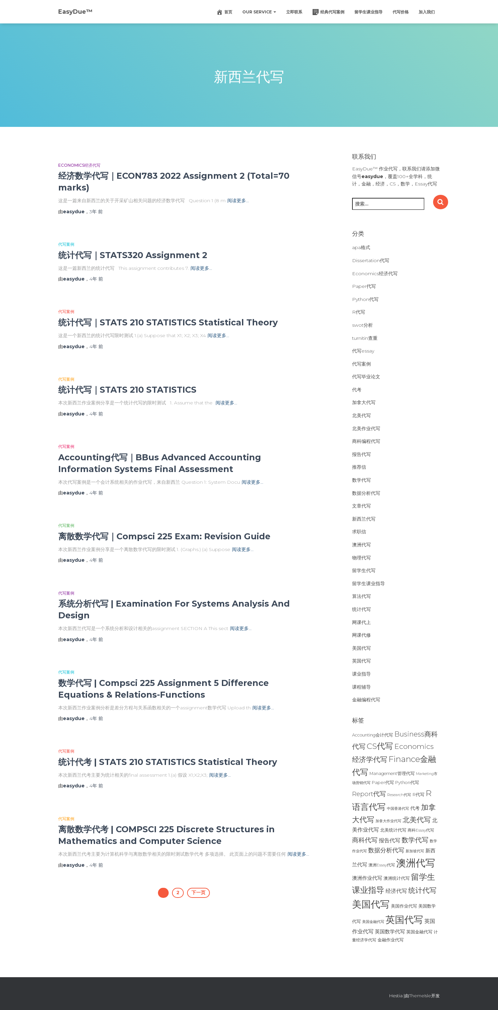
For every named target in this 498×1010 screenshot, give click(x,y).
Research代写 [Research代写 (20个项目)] (399, 794)
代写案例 (66, 244)
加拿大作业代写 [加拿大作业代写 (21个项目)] (388, 821)
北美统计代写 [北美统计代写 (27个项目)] (393, 830)
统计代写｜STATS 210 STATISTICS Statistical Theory (168, 322)
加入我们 (427, 11)
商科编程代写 (366, 441)
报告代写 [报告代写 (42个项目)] (389, 840)
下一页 (198, 892)
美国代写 (361, 648)
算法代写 (361, 596)
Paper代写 (364, 286)
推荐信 (359, 467)
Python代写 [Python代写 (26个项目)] (407, 782)
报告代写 (361, 454)
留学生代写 (364, 570)
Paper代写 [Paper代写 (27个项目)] (383, 782)
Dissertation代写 (370, 260)
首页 (224, 12)
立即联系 (294, 11)
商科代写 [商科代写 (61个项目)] (365, 840)
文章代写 (361, 506)
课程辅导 (361, 687)
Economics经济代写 (79, 165)
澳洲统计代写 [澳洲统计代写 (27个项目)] (397, 878)
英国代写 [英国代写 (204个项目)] (404, 919)
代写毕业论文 (366, 377)
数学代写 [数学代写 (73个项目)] (415, 840)
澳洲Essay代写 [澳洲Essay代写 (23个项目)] (381, 864)
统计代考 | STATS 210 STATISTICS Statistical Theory (167, 762)
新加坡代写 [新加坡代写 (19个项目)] (415, 851)
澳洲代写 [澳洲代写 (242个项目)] (415, 863)
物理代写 (361, 558)
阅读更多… (238, 201)
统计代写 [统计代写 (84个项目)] (422, 890)
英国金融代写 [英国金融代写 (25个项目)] (419, 931)
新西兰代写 (364, 519)
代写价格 (401, 11)
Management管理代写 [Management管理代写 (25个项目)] (392, 773)
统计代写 (361, 609)
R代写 (358, 312)
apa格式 (361, 247)
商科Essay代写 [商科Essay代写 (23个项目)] (421, 830)
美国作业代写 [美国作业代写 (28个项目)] (404, 906)
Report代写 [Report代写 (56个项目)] (369, 794)
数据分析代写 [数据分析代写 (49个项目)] (386, 850)
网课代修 (361, 635)
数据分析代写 (366, 493)
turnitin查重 (365, 338)
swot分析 (362, 325)
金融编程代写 (366, 700)
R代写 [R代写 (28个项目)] (418, 794)
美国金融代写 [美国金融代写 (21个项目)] (373, 921)
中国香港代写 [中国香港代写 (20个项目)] (398, 808)
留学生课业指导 (368, 11)
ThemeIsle (420, 995)
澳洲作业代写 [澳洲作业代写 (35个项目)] (367, 878)
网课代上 (361, 622)
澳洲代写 (361, 545)
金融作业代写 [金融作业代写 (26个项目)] (391, 939)
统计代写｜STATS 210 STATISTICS (127, 390)
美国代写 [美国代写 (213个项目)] (371, 904)
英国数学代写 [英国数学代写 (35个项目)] (390, 931)
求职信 (359, 532)
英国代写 (361, 661)
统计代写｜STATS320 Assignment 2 (132, 255)
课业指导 (361, 674)
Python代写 (365, 299)
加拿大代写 (364, 402)
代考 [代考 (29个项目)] (415, 808)
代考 (356, 390)
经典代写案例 (328, 12)
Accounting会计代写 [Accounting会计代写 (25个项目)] (372, 734)
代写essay (363, 351)
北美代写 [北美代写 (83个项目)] (417, 819)
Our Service (259, 11)
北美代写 (361, 415)
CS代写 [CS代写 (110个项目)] (380, 746)
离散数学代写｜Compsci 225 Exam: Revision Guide (164, 536)
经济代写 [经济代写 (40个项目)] (396, 891)
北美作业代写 (366, 428)
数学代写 (361, 480)
